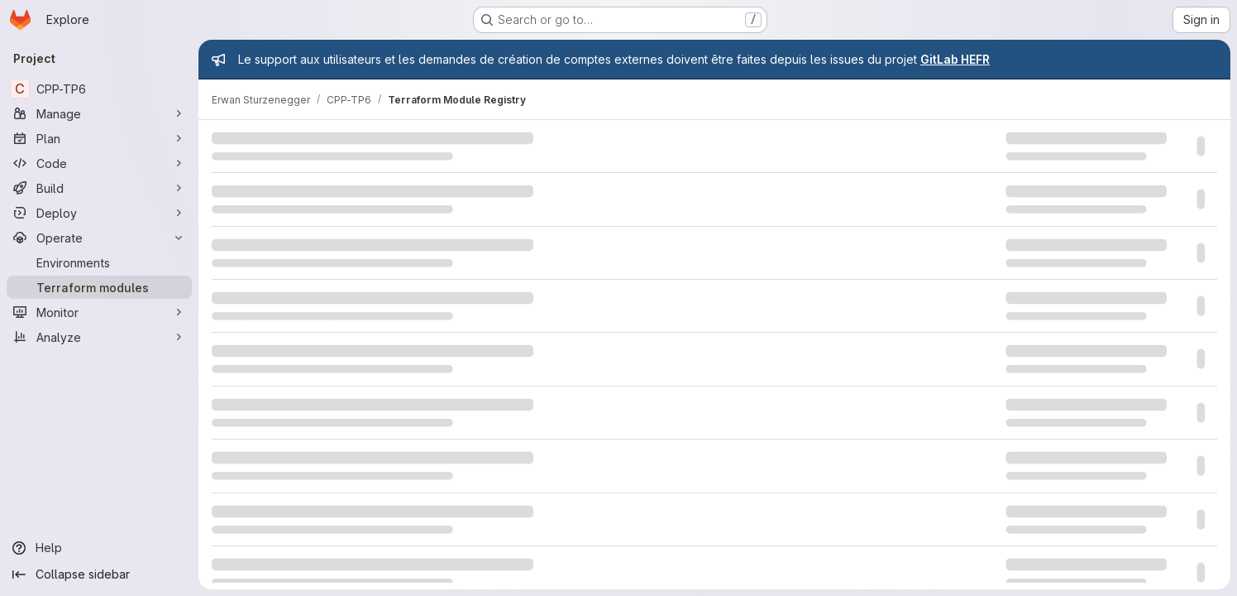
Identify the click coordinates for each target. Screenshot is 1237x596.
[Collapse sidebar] (99, 574)
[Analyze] (99, 336)
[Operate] (99, 237)
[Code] (99, 163)
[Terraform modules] (99, 287)
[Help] (99, 548)
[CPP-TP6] (99, 88)
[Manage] (99, 113)
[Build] (99, 187)
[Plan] (99, 138)
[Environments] (99, 262)
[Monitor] (99, 312)
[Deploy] (99, 212)
